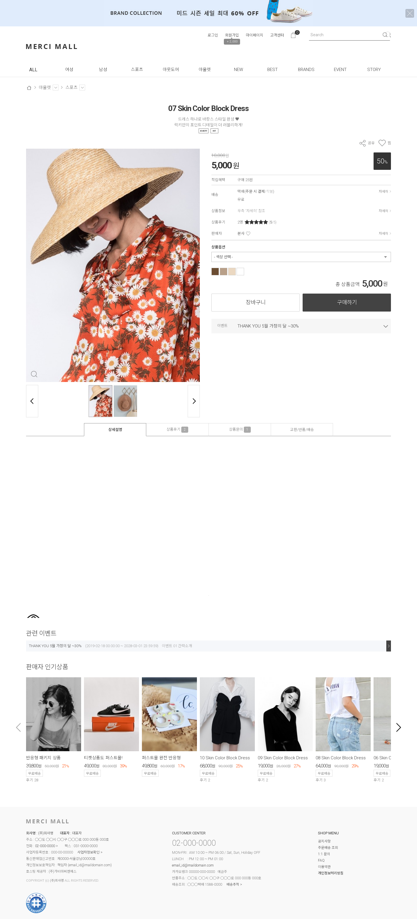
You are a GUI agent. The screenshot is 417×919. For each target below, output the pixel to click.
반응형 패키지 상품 (43, 757)
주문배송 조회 (328, 848)
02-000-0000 (45, 846)
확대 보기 (34, 374)
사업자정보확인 (88, 852)
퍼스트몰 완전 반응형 (161, 757)
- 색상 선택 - (223, 257)
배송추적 (232, 884)
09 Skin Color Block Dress (283, 757)
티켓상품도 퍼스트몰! (103, 757)
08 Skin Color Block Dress (341, 757)
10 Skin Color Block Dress (225, 757)
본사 (240, 233)
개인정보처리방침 (330, 873)
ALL (33, 69)
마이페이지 (254, 35)
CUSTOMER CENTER (189, 833)
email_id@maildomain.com (90, 865)
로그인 (213, 35)
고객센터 (277, 35)
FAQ (321, 860)
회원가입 (232, 35)
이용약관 (324, 867)
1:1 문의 (324, 854)
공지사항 (324, 841)
